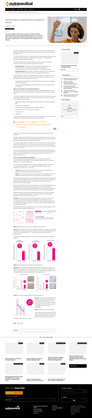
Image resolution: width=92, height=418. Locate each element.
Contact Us (36, 412)
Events (25, 9)
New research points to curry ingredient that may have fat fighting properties (71, 91)
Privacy (54, 409)
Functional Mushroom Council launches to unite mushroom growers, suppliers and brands (71, 87)
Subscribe (77, 9)
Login (83, 9)
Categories (12, 9)
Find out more (8, 399)
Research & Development (9, 28)
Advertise (54, 406)
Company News (20, 9)
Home (7, 9)
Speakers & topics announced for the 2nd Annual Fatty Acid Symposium (71, 95)
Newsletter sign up (38, 411)
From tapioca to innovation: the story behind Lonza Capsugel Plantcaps (71, 79)
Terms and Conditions (57, 407)
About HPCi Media (37, 409)
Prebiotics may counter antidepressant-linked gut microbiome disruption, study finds (70, 83)
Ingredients (76, 52)
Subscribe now (73, 366)
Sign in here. (15, 396)
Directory (31, 9)
